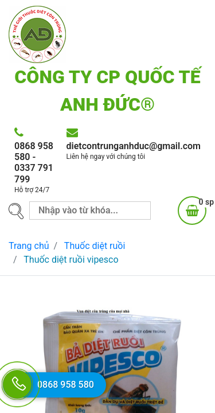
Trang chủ (29, 245)
